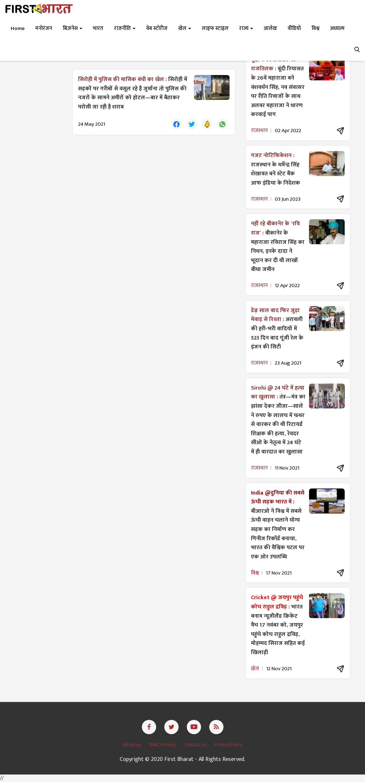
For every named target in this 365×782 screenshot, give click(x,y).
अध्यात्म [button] (337, 28)
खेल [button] (184, 28)
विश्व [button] (315, 28)
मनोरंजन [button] (43, 28)
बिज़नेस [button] (72, 28)
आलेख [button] (270, 28)
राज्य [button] (246, 28)
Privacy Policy (228, 745)
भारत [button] (98, 28)
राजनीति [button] (124, 28)
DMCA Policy (162, 745)
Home (18, 28)
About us (132, 745)
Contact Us (195, 745)
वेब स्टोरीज (157, 28)
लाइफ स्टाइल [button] (215, 28)
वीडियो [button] (294, 28)
